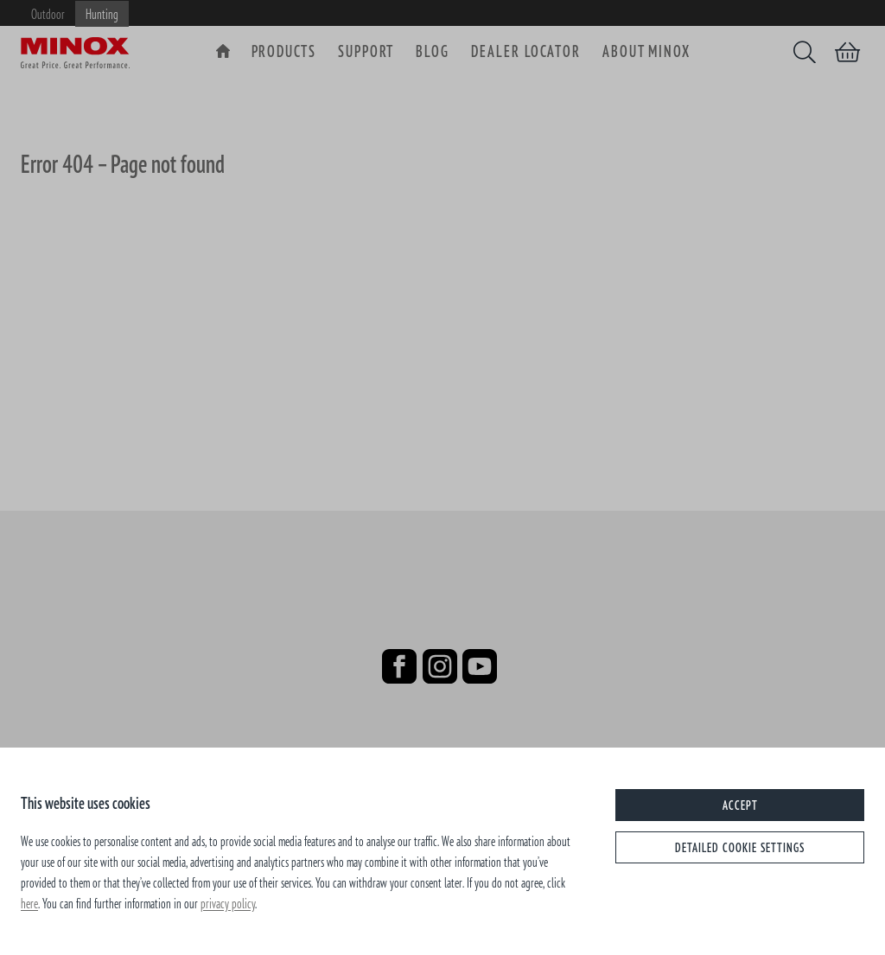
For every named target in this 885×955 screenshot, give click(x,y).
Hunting (102, 13)
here (29, 903)
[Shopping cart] (847, 52)
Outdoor (48, 13)
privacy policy (228, 903)
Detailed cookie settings (740, 847)
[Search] (804, 52)
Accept (740, 805)
